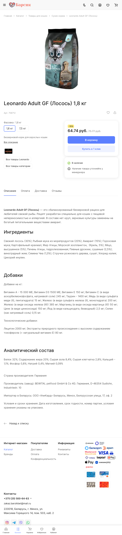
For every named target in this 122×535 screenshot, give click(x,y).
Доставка (41, 190)
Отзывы (57, 190)
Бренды (8, 454)
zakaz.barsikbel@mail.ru (17, 478)
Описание (10, 190)
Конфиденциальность (43, 458)
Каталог (8, 449)
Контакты (63, 454)
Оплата (25, 190)
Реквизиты (64, 449)
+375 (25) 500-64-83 (16, 473)
